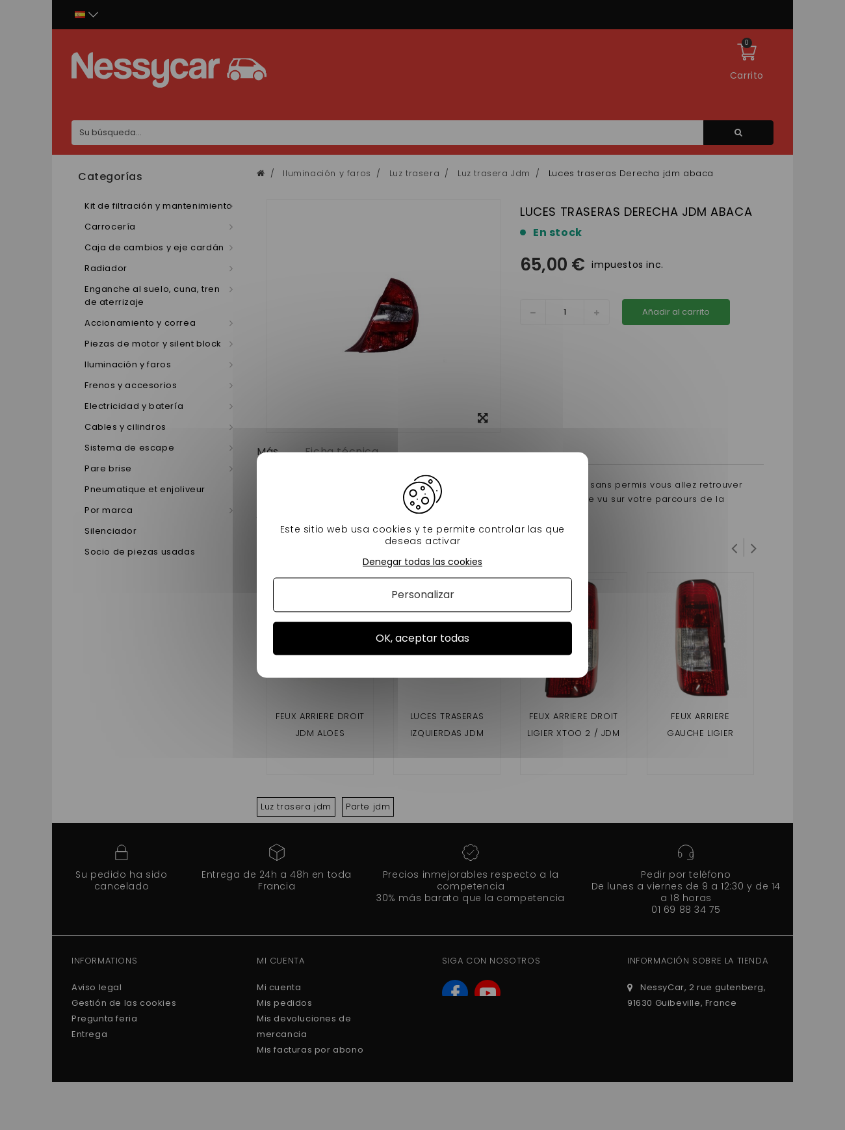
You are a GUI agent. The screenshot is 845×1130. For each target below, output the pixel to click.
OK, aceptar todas (422, 638)
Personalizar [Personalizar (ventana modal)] (422, 594)
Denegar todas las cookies (422, 562)
